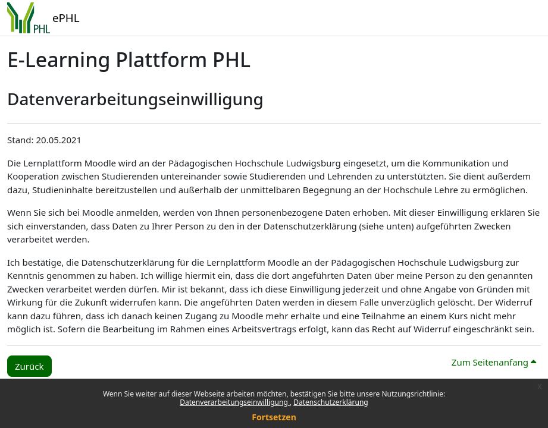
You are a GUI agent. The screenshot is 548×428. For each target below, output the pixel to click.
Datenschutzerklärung (330, 402)
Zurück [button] (29, 366)
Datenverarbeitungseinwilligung (235, 402)
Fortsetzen (274, 417)
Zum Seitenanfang (494, 362)
